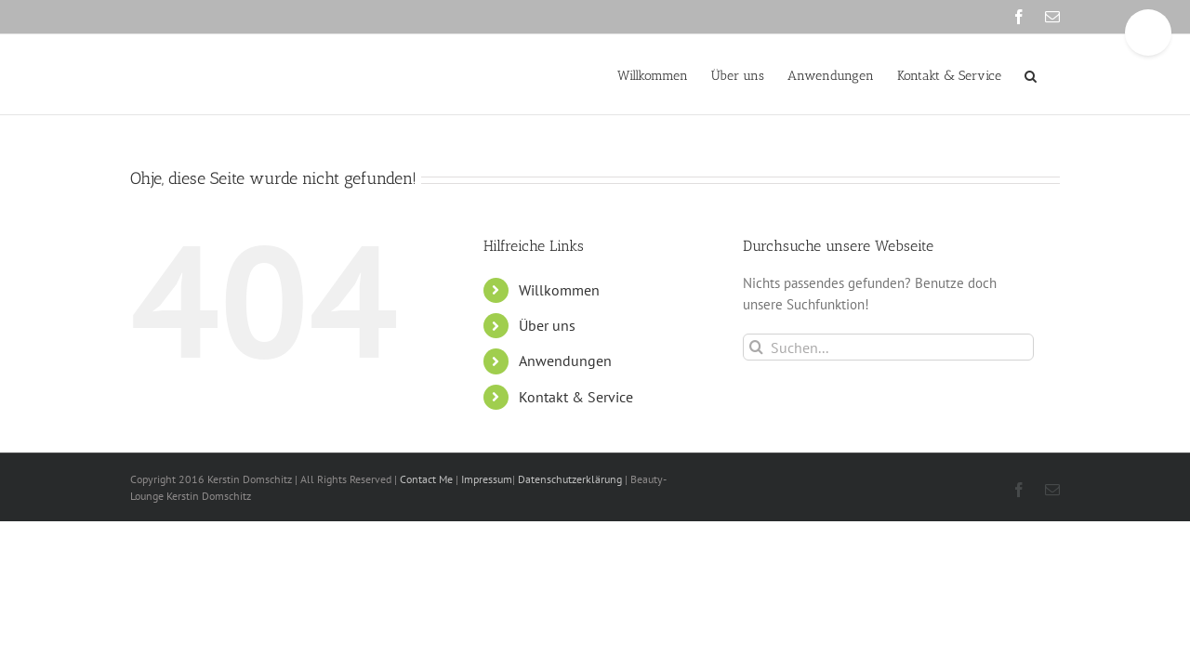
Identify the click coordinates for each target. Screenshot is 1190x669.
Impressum (485, 479)
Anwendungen (565, 360)
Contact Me (428, 479)
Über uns (547, 325)
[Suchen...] (888, 347)
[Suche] (756, 347)
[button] (1054, 74)
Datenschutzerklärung (570, 479)
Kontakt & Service (576, 396)
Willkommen (559, 290)
